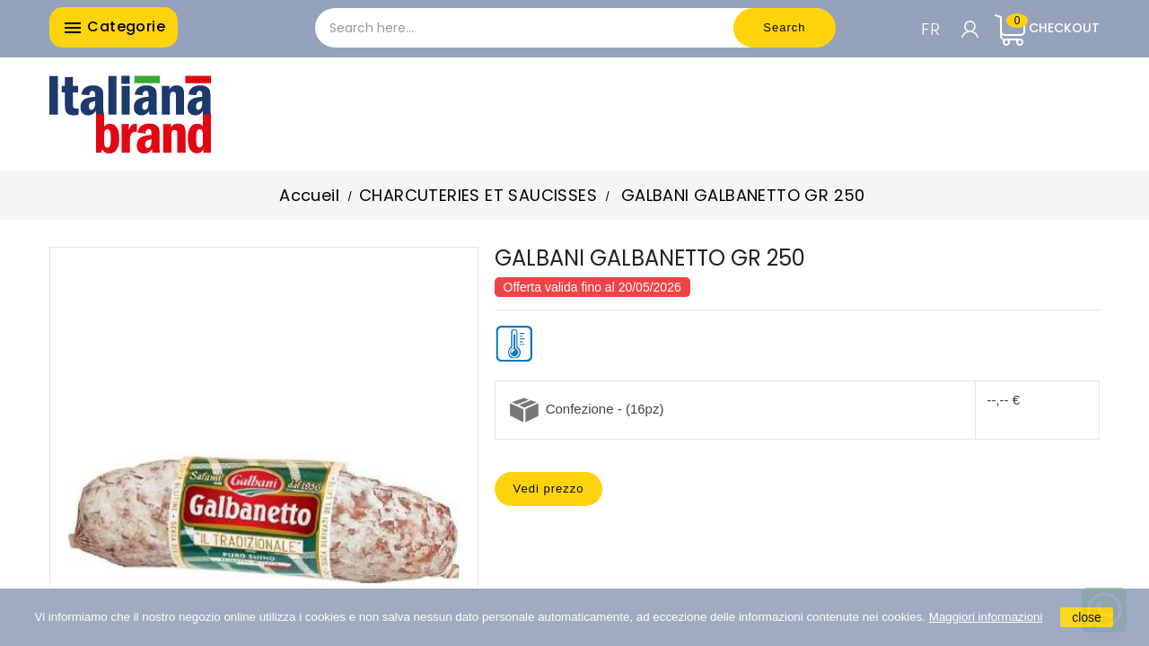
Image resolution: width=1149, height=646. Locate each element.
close (1086, 617)
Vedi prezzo (548, 488)
